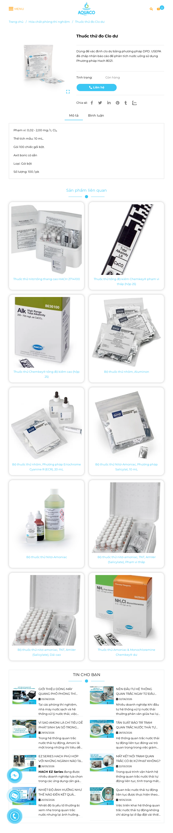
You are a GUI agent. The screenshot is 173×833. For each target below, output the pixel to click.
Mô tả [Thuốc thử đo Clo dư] (73, 115)
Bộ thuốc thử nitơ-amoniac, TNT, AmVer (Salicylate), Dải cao (47, 652)
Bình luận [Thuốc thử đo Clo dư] (96, 115)
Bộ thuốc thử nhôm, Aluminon (126, 371)
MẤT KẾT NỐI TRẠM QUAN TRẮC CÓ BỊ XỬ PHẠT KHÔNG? (138, 758)
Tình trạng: (84, 77)
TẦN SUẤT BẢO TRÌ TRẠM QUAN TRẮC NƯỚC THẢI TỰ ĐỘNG (136, 725)
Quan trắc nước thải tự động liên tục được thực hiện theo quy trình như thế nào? (137, 792)
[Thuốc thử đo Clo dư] (86, 8)
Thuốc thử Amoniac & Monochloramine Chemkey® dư (126, 652)
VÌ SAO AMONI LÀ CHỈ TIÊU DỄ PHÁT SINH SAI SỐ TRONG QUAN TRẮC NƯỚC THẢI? (61, 725)
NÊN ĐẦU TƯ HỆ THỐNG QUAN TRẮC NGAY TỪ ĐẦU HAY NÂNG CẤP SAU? (135, 691)
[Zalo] (137, 103)
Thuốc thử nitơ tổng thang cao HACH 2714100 (46, 279)
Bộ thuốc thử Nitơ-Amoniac (46, 557)
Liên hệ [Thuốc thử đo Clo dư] (96, 87)
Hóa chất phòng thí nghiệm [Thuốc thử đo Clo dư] (49, 21)
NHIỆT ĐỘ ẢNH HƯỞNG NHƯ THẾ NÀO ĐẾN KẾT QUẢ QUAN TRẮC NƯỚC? (60, 792)
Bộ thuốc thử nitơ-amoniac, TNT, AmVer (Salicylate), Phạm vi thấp (127, 559)
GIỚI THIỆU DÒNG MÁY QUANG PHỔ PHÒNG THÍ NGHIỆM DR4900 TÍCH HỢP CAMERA (59, 691)
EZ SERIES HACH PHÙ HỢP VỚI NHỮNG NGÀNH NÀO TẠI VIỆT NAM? (60, 758)
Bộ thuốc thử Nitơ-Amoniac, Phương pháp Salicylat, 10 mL (126, 467)
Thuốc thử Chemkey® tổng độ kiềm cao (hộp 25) (47, 374)
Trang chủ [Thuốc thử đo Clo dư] (16, 21)
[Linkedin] (109, 103)
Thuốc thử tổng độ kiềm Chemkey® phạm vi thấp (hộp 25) (126, 281)
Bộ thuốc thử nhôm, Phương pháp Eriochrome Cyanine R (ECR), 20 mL (46, 467)
